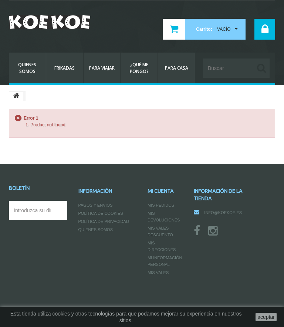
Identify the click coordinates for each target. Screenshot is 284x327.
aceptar (266, 317)
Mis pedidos (161, 205)
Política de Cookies (100, 213)
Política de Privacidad (103, 221)
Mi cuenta (160, 191)
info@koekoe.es (223, 212)
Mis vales (158, 272)
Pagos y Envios (95, 205)
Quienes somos (95, 229)
